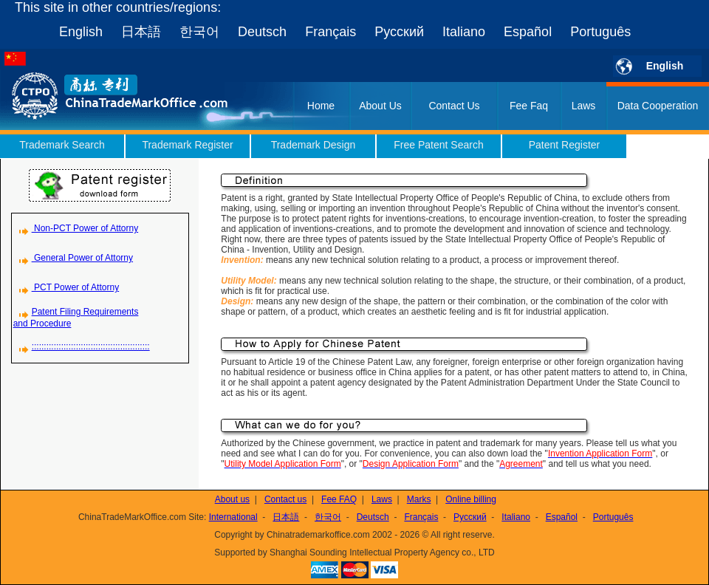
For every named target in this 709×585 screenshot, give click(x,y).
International (233, 517)
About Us (380, 106)
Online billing (470, 499)
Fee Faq (529, 106)
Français (330, 31)
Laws (584, 106)
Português (600, 31)
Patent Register (564, 145)
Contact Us (453, 106)
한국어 (199, 31)
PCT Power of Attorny (66, 287)
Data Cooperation (658, 106)
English (81, 31)
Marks (419, 499)
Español (528, 31)
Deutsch (262, 31)
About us (232, 499)
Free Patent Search (438, 145)
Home (321, 106)
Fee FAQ (339, 499)
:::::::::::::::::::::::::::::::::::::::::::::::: (81, 346)
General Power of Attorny (73, 258)
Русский (399, 31)
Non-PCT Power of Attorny (76, 228)
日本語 (141, 31)
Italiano (463, 31)
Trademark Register (187, 145)
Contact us (285, 499)
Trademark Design (313, 145)
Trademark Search (61, 145)
